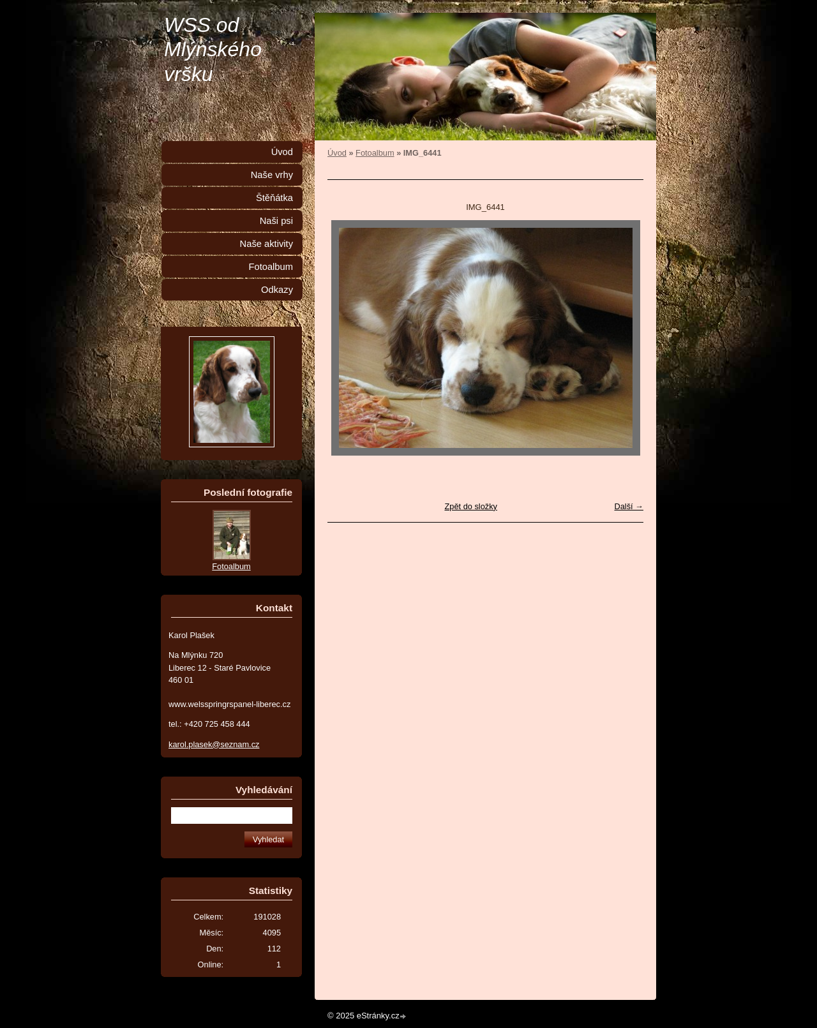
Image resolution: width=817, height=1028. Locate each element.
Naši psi (276, 221)
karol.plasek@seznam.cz (214, 744)
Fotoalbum (375, 153)
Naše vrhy (272, 175)
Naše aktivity (266, 244)
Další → (628, 506)
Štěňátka (274, 198)
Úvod (337, 153)
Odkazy (277, 290)
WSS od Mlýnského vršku (213, 49)
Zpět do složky (470, 506)
